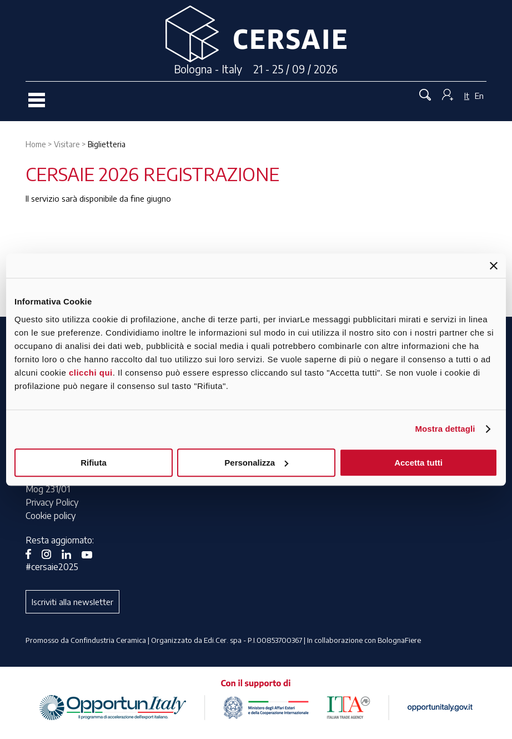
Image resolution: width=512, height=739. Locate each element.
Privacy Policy (52, 502)
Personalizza (256, 462)
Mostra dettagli (445, 428)
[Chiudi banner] (494, 265)
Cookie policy (51, 515)
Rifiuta (94, 462)
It (466, 96)
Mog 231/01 (48, 489)
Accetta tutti (418, 462)
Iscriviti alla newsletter (72, 602)
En (479, 96)
